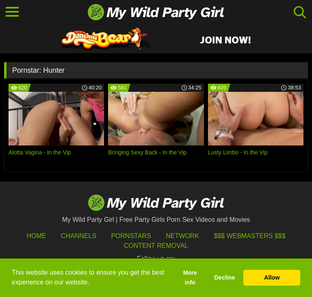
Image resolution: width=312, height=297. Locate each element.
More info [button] (190, 277)
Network (182, 235)
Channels (78, 235)
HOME (36, 235)
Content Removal (156, 245)
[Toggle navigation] (12, 12)
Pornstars (131, 235)
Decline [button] (224, 277)
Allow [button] (272, 277)
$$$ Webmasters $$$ (250, 235)
